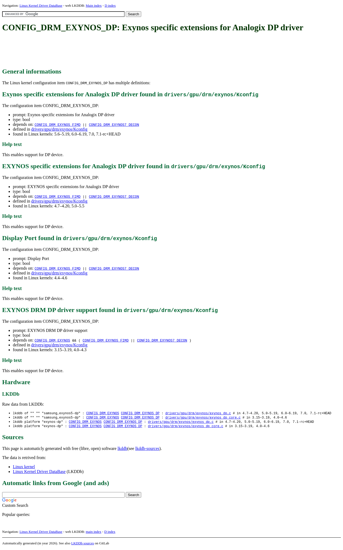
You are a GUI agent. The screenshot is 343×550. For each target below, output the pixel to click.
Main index (94, 5)
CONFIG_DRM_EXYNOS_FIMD (58, 124)
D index (110, 5)
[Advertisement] (99, 50)
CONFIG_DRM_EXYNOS (52, 340)
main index (93, 533)
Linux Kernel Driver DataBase (41, 5)
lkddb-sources (147, 449)
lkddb (122, 449)
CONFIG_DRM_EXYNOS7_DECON (114, 124)
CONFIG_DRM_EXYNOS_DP (140, 413)
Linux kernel (24, 467)
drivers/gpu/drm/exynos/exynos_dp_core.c (203, 418)
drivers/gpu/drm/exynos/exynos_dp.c (198, 413)
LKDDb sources (82, 544)
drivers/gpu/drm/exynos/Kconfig (59, 129)
